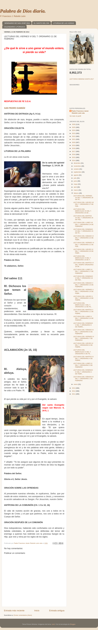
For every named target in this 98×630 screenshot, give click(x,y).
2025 (74, 127)
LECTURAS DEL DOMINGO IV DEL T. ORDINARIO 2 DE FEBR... (83, 372)
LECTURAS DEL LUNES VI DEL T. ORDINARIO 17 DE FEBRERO (83, 271)
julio (75, 178)
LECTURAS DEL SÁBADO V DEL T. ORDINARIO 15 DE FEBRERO (83, 284)
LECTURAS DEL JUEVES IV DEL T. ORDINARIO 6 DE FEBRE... (83, 345)
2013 (74, 388)
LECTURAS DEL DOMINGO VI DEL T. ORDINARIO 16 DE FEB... (83, 278)
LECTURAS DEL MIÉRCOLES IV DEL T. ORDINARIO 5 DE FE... (82, 351)
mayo (76, 184)
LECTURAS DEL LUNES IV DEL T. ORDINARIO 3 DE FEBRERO (83, 365)
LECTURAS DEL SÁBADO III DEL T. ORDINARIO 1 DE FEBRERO (83, 378)
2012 (74, 391)
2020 (74, 142)
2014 (74, 160)
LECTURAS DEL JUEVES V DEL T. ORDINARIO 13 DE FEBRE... (83, 298)
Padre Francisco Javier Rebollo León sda (80, 112)
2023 (74, 133)
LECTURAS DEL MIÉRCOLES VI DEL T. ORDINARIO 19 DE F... (82, 258)
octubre (76, 169)
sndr (53, 624)
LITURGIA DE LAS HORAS (63, 23)
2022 (74, 136)
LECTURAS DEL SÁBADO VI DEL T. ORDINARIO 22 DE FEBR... (83, 238)
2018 (74, 148)
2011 (74, 394)
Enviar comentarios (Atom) (23, 615)
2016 (74, 154)
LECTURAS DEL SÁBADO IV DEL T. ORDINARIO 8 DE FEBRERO (83, 331)
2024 (74, 130)
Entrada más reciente (14, 610)
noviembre (77, 166)
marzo (76, 190)
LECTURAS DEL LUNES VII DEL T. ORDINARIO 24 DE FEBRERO (83, 224)
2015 (74, 157)
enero (76, 384)
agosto (76, 175)
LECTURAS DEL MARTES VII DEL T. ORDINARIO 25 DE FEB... (83, 217)
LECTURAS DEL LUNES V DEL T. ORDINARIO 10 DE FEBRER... (83, 318)
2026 (74, 124)
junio (75, 181)
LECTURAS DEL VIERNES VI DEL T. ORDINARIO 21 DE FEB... (83, 244)
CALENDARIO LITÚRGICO (14, 27)
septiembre (78, 172)
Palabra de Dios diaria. (23, 11)
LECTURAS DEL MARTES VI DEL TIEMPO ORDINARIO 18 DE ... (83, 264)
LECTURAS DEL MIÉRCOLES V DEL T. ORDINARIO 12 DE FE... (82, 305)
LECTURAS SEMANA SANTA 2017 (82, 79)
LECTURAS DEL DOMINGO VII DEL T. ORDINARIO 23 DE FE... (83, 231)
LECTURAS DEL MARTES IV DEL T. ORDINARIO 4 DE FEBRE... (83, 358)
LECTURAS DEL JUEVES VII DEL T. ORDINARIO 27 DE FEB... (83, 204)
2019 (74, 145)
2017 (74, 151)
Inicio (36, 610)
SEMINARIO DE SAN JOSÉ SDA (17, 23)
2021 (74, 139)
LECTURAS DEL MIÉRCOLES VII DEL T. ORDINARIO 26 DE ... (82, 211)
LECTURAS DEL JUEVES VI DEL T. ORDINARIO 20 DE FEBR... (83, 251)
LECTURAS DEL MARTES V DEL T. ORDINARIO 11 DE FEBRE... (83, 311)
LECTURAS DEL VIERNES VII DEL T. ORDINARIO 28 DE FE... (83, 197)
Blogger (72, 624)
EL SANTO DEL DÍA (41, 23)
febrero (76, 193)
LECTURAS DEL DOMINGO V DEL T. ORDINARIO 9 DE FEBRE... (83, 325)
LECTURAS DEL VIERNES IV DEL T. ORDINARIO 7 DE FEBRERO (83, 338)
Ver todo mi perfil (75, 116)
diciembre (77, 163)
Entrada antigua (56, 610)
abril (75, 187)
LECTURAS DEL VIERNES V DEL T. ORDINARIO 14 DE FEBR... (83, 291)
